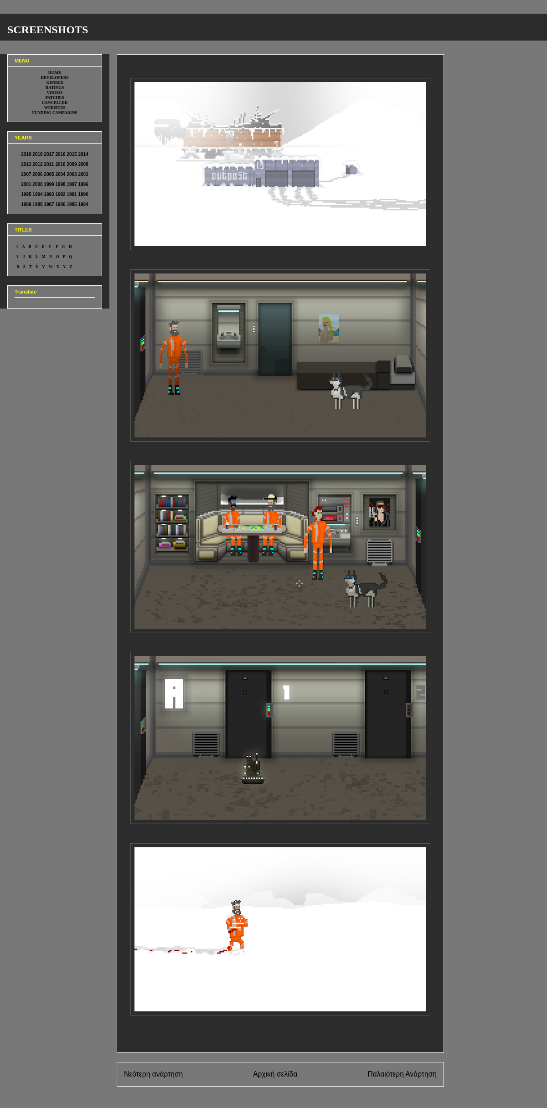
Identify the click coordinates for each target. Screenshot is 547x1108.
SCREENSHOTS (47, 30)
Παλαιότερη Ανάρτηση (402, 1074)
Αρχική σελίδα (275, 1074)
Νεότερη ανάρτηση (153, 1074)
